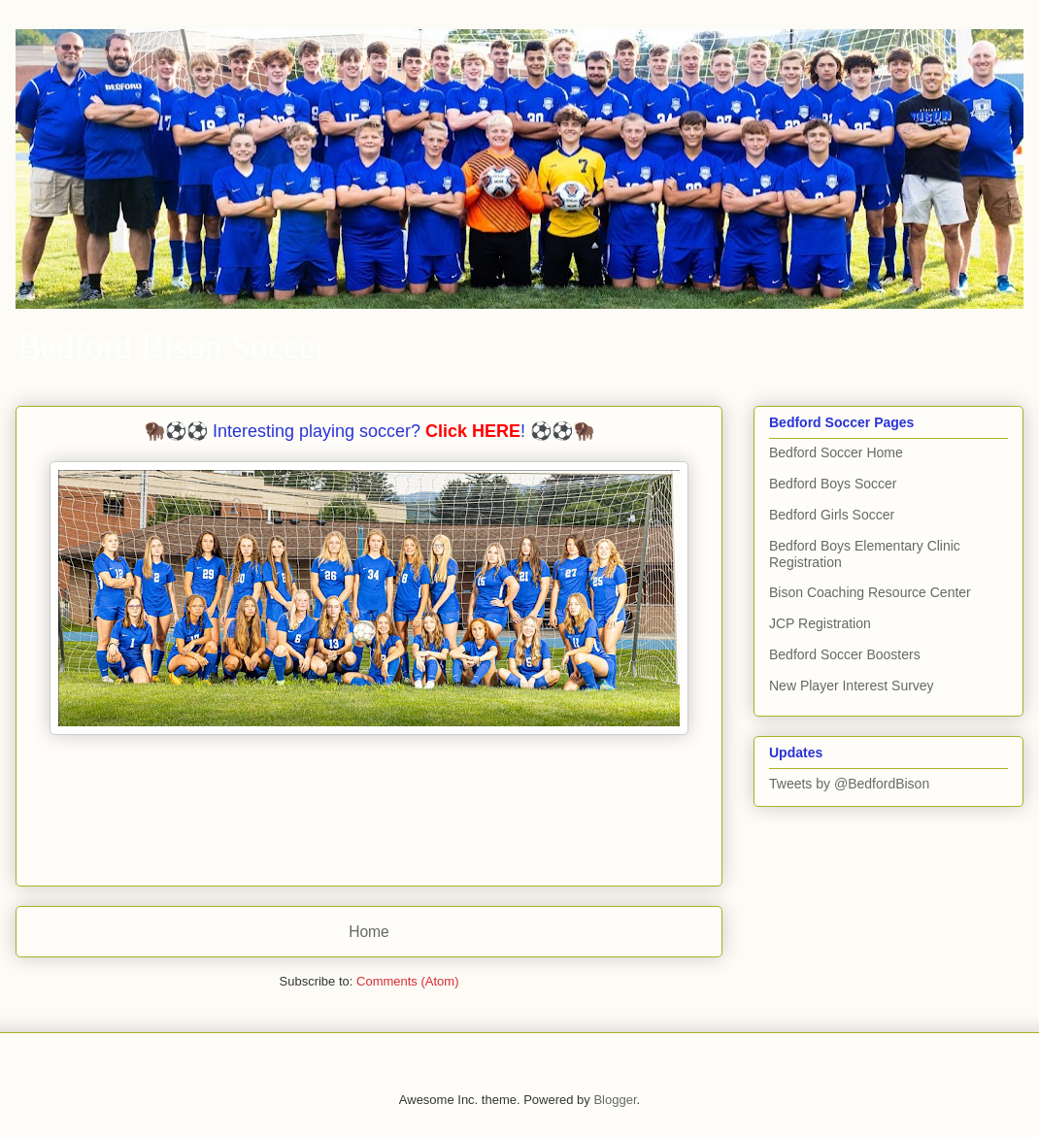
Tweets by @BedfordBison (849, 783)
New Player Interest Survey (851, 685)
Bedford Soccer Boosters (845, 654)
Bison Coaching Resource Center (870, 592)
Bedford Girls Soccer (831, 514)
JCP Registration (820, 623)
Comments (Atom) (407, 981)
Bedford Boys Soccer (833, 483)
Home (369, 931)
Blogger (614, 1099)
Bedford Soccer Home (836, 452)
